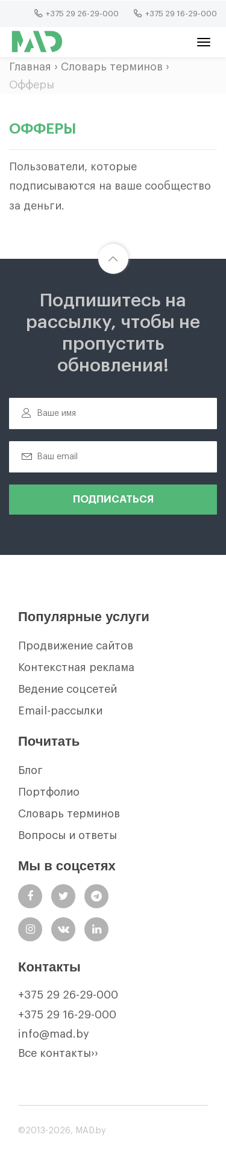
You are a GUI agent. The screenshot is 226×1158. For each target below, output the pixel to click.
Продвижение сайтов (75, 645)
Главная (30, 66)
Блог (30, 770)
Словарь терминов (112, 66)
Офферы (31, 84)
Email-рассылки (60, 710)
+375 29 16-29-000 (67, 1014)
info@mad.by (53, 1034)
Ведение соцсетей (67, 689)
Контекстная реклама (76, 667)
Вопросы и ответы (67, 835)
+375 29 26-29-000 (68, 994)
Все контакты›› (58, 1053)
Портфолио (49, 792)
